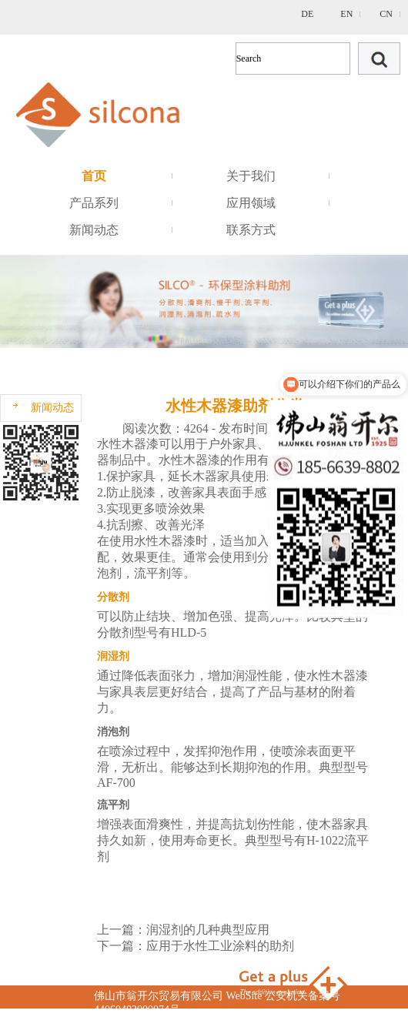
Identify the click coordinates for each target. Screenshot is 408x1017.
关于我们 (251, 175)
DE (307, 13)
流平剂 (113, 805)
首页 (94, 175)
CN (386, 13)
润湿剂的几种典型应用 (207, 929)
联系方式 (251, 229)
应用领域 (251, 202)
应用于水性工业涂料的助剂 (220, 945)
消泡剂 (113, 732)
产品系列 (94, 202)
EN (346, 13)
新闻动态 (94, 229)
